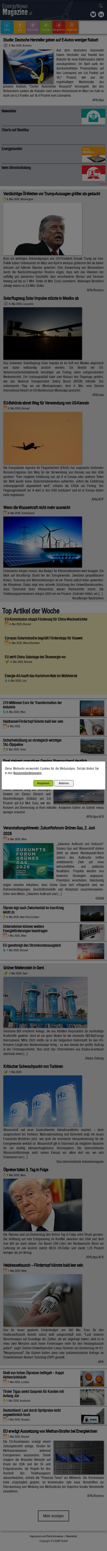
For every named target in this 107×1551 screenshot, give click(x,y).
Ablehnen (64, 783)
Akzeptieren (43, 783)
